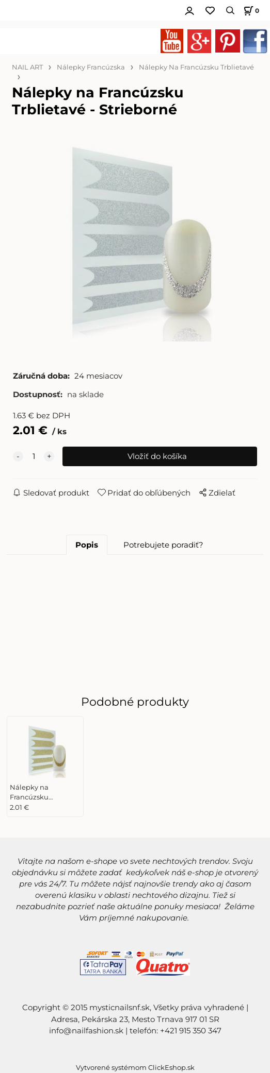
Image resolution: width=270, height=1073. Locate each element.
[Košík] (250, 11)
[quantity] (33, 456)
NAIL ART (27, 67)
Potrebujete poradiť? (163, 545)
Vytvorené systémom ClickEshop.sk (135, 1067)
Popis (86, 545)
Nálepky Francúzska (91, 67)
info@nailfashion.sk (86, 1030)
